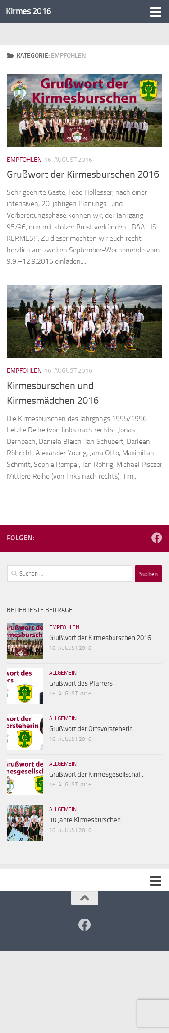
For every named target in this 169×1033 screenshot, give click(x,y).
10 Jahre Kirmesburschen (85, 820)
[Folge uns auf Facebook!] (156, 537)
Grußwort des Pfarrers (81, 683)
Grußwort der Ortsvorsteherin (91, 729)
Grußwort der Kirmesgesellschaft (96, 774)
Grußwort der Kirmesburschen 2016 (83, 174)
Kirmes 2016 (28, 11)
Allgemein (63, 673)
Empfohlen (24, 160)
